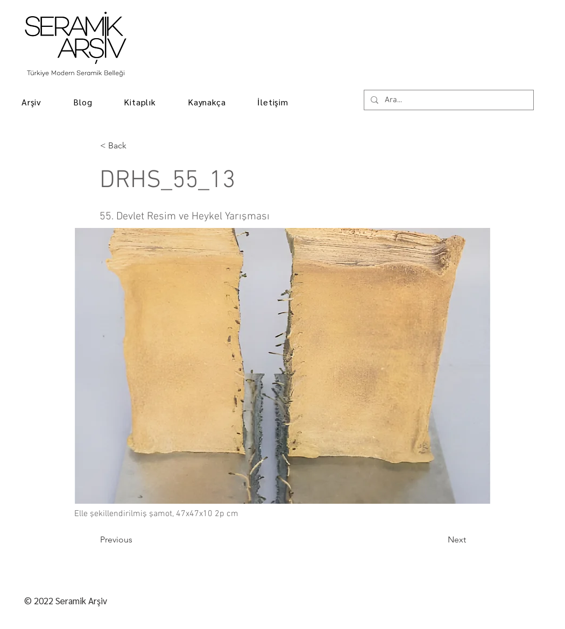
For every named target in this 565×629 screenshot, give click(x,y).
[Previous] (135, 540)
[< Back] (135, 145)
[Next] (439, 540)
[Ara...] (448, 100)
